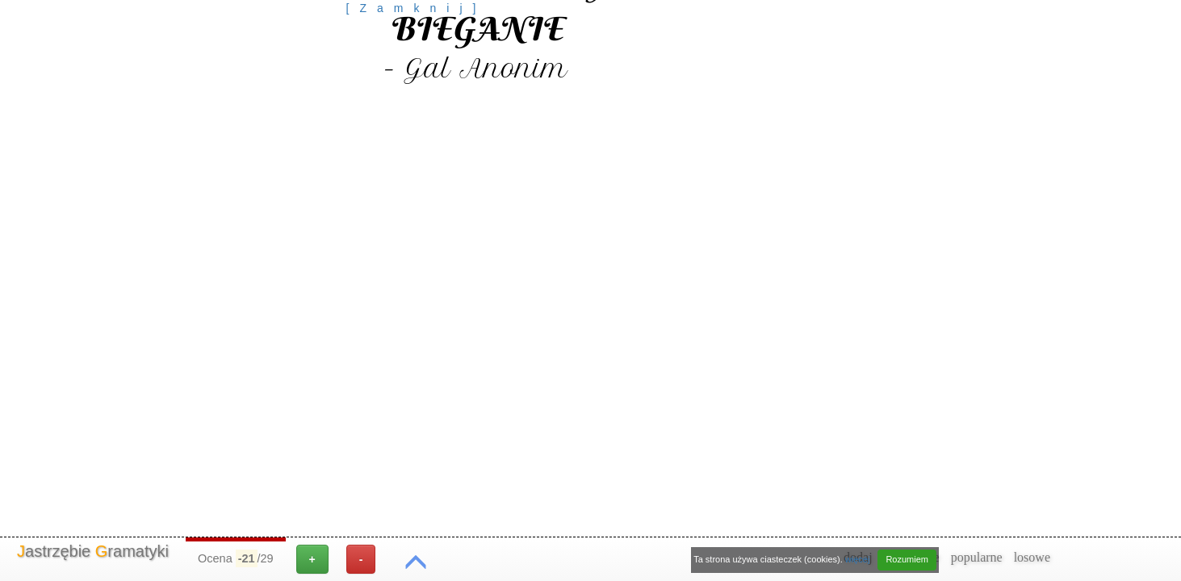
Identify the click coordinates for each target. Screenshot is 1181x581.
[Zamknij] (416, 8)
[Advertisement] (416, 52)
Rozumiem (907, 559)
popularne (977, 557)
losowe (1032, 557)
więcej (857, 559)
